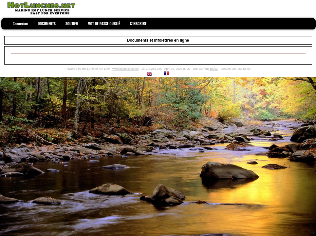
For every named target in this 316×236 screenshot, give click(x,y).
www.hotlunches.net (125, 68)
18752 (214, 68)
